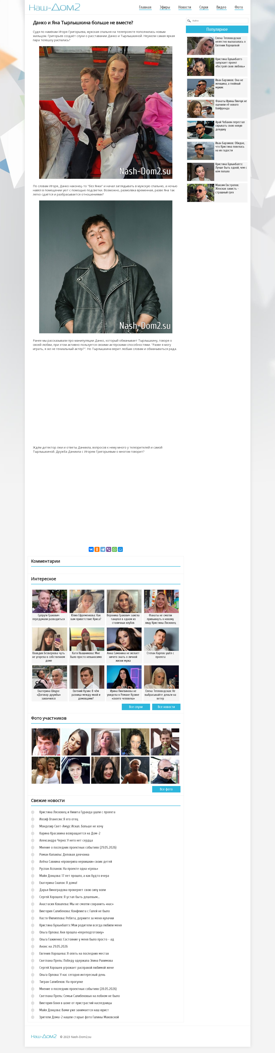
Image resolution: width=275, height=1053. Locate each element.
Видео (221, 7)
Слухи (203, 7)
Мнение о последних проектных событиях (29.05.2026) (77, 847)
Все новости (166, 707)
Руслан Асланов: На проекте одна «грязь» (68, 869)
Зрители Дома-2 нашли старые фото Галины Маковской (79, 1017)
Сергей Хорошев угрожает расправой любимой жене (76, 968)
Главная (145, 7)
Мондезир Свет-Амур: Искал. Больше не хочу (71, 826)
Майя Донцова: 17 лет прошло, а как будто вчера (74, 876)
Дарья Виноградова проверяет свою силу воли (72, 890)
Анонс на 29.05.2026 (53, 946)
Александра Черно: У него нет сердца (66, 840)
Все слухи (136, 707)
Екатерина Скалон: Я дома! (58, 883)
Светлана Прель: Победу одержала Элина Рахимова (76, 961)
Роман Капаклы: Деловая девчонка (64, 854)
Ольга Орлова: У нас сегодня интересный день (72, 975)
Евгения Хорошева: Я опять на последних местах (74, 953)
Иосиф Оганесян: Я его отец (58, 819)
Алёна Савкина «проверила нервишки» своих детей (75, 862)
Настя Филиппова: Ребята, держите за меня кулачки (76, 918)
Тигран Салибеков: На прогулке (61, 982)
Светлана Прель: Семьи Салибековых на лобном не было (79, 996)
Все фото (166, 789)
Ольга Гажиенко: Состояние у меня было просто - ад (76, 939)
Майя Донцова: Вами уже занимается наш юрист (74, 1010)
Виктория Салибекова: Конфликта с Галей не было (74, 911)
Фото (239, 7)
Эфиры (165, 7)
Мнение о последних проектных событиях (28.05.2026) (78, 989)
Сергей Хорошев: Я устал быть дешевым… (69, 897)
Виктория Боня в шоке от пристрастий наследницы (75, 1003)
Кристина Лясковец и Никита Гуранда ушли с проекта (77, 812)
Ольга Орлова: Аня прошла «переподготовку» (71, 932)
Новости (184, 7)
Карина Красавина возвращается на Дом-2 (69, 833)
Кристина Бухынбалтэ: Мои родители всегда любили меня (80, 925)
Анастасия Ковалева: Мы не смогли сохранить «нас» (76, 904)
